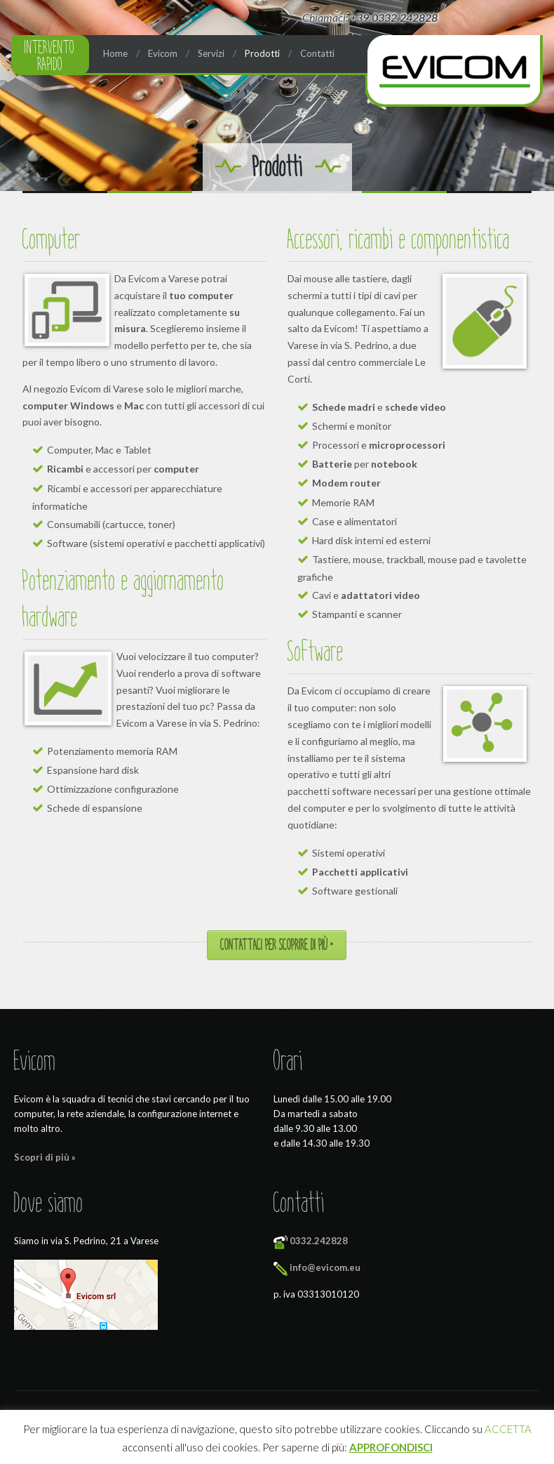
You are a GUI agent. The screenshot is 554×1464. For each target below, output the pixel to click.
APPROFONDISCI (391, 1447)
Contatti (317, 53)
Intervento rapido (50, 55)
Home (115, 53)
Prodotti (262, 53)
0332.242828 (319, 1240)
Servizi (211, 53)
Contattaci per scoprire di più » (276, 945)
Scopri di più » (45, 1157)
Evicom (162, 53)
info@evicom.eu (325, 1267)
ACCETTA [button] (508, 1429)
